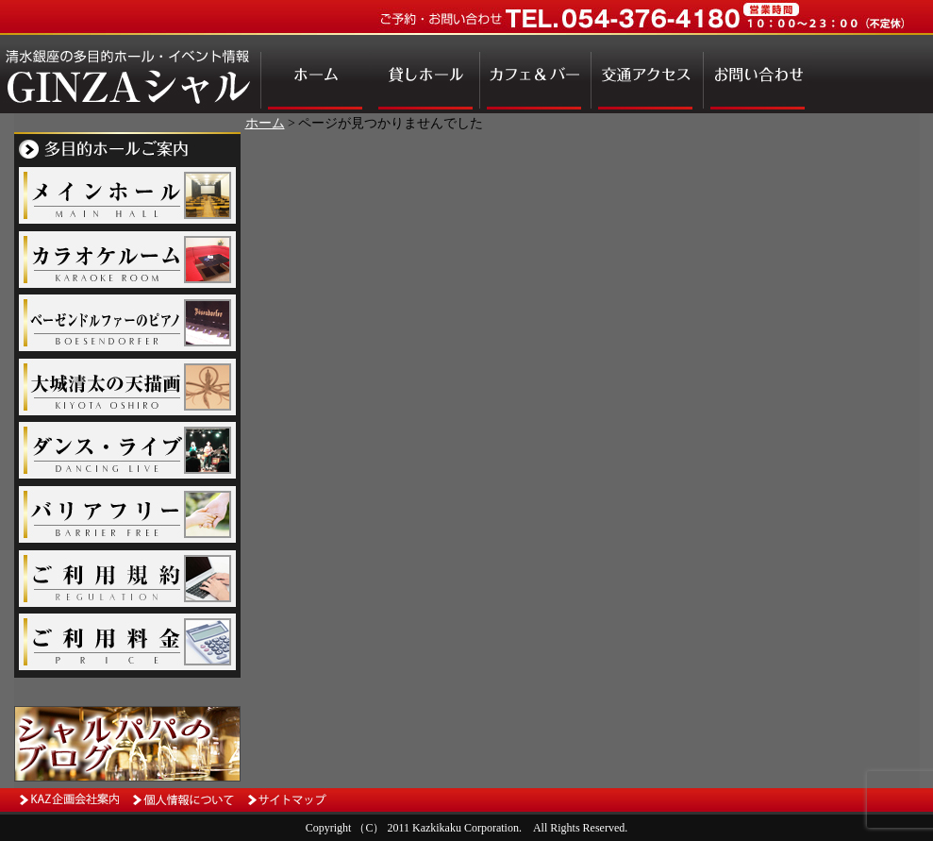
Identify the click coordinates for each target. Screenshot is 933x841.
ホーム (265, 123)
